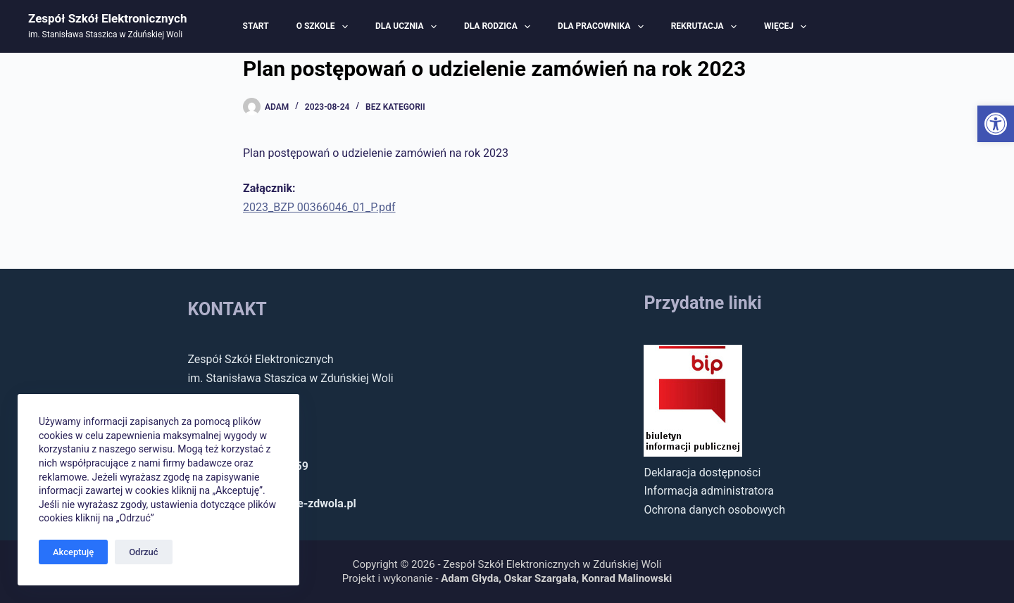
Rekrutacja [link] (705, 26)
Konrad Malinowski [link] (627, 578)
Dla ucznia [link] (407, 26)
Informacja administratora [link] (709, 490)
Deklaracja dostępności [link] (702, 472)
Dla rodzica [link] (499, 26)
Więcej (787, 26)
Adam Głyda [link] (470, 578)
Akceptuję (73, 552)
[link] (995, 124)
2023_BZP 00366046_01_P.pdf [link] (319, 207)
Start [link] (256, 26)
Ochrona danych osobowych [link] (714, 509)
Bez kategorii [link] (395, 107)
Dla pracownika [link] (602, 26)
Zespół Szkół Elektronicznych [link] (107, 18)
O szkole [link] (323, 26)
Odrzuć (143, 552)
